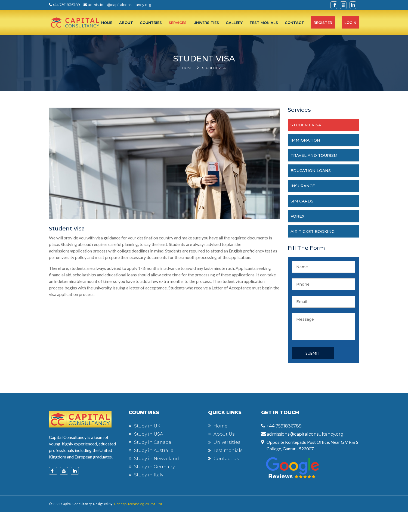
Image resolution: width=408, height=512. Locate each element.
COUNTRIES (151, 22)
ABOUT (126, 22)
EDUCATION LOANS (310, 170)
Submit (312, 353)
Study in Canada (152, 442)
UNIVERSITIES (206, 22)
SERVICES (178, 22)
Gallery (234, 22)
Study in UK (147, 426)
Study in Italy (148, 474)
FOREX (297, 216)
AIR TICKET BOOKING (312, 231)
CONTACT (294, 22)
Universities (227, 442)
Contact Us (226, 458)
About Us (224, 434)
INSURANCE (302, 185)
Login (350, 22)
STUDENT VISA (305, 125)
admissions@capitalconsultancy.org (117, 4)
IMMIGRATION (305, 140)
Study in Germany (154, 466)
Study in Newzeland (156, 458)
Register (323, 22)
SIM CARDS (301, 201)
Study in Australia (154, 450)
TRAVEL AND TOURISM (314, 155)
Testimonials (228, 450)
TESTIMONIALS (263, 22)
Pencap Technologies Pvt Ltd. (138, 504)
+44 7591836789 (64, 4)
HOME (106, 22)
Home (187, 68)
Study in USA (148, 434)
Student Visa (214, 68)
